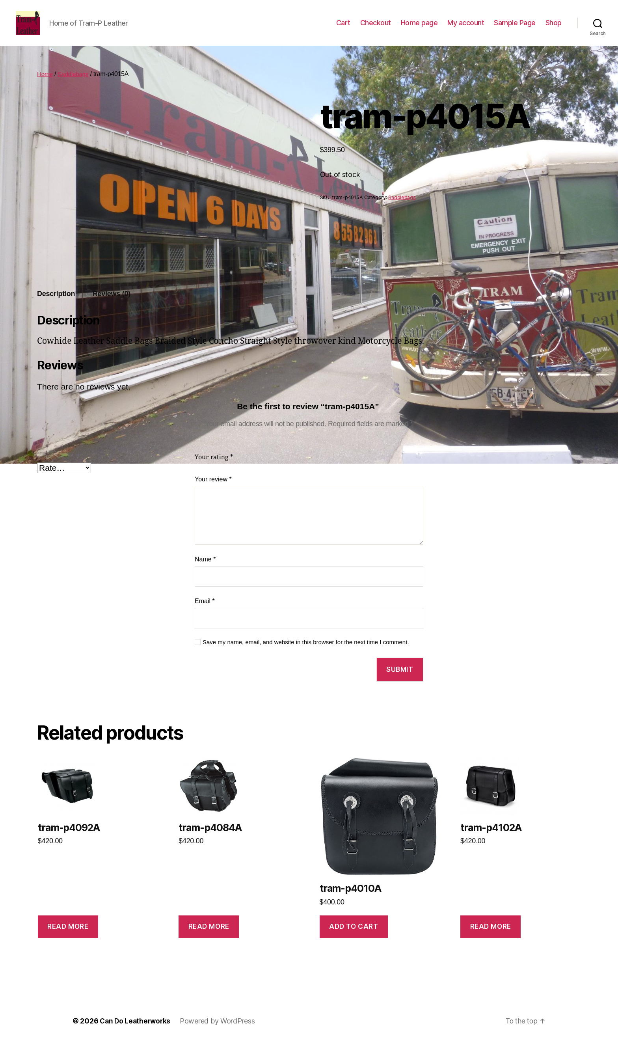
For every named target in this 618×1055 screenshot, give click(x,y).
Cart (343, 28)
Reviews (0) (111, 305)
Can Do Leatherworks (136, 1033)
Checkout (375, 28)
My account (465, 28)
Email (205, 613)
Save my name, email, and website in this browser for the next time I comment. (306, 654)
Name (205, 571)
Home (45, 85)
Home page (419, 28)
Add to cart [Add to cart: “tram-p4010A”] (353, 938)
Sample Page (515, 28)
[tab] (56, 305)
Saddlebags (74, 85)
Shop (553, 28)
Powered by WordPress (220, 1033)
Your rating (214, 469)
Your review (213, 491)
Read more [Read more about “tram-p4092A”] (67, 938)
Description (56, 305)
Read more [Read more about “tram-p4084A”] (208, 938)
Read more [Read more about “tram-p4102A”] (490, 938)
